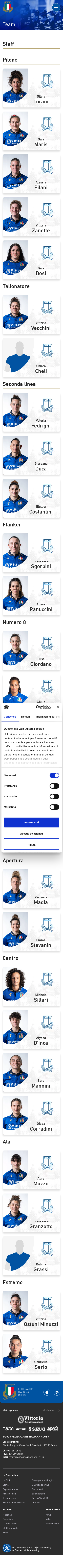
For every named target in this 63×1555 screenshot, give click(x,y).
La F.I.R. (7, 1480)
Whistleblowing (31, 1550)
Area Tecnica (9, 1493)
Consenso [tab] (10, 716)
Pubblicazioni (52, 1523)
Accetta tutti (31, 822)
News (5, 1532)
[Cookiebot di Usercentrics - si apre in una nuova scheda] (38, 707)
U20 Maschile (9, 1523)
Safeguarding (38, 1493)
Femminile (8, 1519)
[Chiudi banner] (58, 707)
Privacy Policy (44, 1547)
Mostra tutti (51, 1410)
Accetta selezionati (31, 833)
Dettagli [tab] (26, 716)
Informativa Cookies (13, 1550)
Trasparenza (9, 1498)
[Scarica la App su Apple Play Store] (47, 1392)
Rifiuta (31, 844)
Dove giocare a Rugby (43, 1480)
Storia (6, 1484)
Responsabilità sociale (14, 1502)
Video (48, 1519)
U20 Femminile (10, 1528)
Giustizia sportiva (40, 1484)
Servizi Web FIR (40, 1498)
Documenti (37, 1489)
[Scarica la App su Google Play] (57, 1392)
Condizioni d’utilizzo (26, 1547)
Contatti (35, 1502)
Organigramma (10, 1489)
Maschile (7, 1514)
